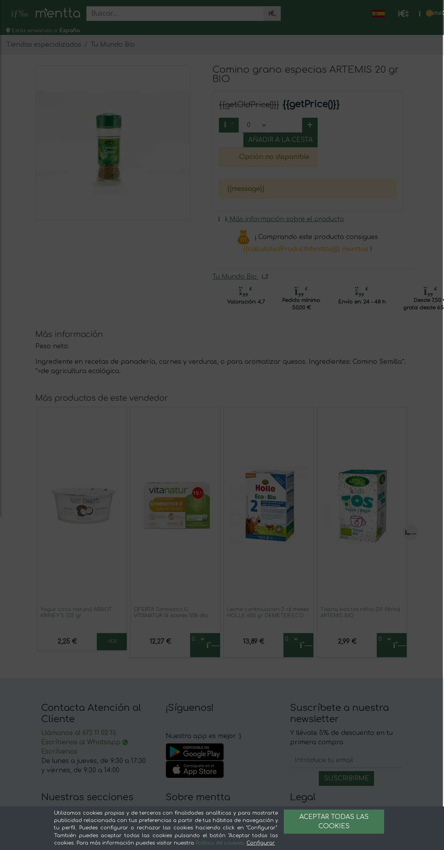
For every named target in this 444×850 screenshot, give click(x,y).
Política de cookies (220, 843)
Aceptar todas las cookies (334, 821)
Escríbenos (59, 751)
